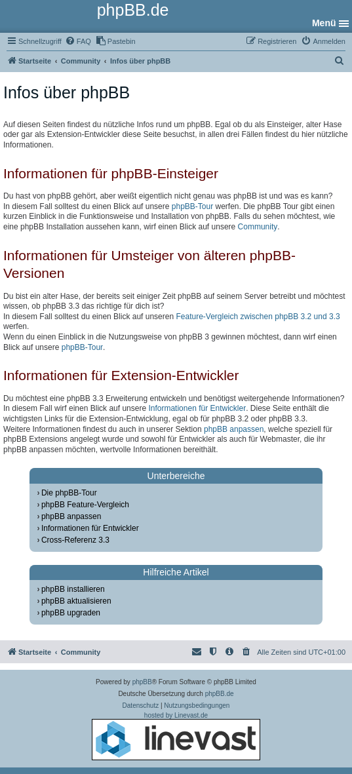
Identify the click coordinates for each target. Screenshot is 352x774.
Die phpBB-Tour (69, 492)
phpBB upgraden (70, 612)
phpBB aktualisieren (76, 601)
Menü (324, 23)
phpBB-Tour (192, 206)
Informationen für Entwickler (197, 408)
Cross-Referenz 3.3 (75, 540)
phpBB (142, 682)
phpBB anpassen (234, 429)
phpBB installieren (73, 589)
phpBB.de (219, 693)
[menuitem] (78, 41)
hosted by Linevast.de (176, 736)
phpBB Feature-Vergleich (85, 504)
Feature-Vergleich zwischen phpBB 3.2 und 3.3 (258, 316)
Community (258, 226)
